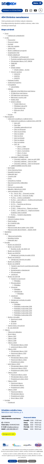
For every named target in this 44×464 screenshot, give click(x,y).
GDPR (13, 66)
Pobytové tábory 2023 (19, 368)
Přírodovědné (15, 272)
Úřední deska (15, 68)
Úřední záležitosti (14, 55)
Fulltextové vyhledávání (16, 36)
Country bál (12, 176)
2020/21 (17, 78)
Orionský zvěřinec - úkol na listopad (26, 164)
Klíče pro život (19, 110)
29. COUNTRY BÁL (14, 223)
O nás (7, 38)
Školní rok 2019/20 (14, 262)
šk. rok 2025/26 (13, 328)
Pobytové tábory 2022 (19, 360)
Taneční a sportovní (18, 279)
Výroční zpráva (16, 72)
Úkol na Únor (18, 136)
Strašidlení (11, 217)
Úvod (6, 34)
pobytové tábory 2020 (19, 347)
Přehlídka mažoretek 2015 (23, 309)
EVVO (10, 179)
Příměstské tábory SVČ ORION (21, 61)
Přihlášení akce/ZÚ (20, 106)
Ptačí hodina (12, 221)
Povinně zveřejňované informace (22, 59)
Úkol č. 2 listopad (23, 149)
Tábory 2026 (12, 390)
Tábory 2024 (12, 373)
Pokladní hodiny (13, 81)
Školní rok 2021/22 (14, 253)
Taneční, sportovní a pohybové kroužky (25, 266)
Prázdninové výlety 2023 (19, 371)
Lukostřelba (15, 87)
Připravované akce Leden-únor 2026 (20, 228)
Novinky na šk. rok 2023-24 (20, 249)
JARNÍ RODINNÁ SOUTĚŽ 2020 (21, 166)
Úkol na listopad (19, 130)
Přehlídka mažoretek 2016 (23, 307)
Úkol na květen (19, 142)
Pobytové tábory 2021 (18, 353)
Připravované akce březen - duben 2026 (22, 230)
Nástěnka (8, 232)
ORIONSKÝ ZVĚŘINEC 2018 (19, 157)
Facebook (11, 403)
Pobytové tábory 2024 (19, 375)
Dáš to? (10, 185)
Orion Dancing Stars (15, 170)
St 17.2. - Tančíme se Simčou (21, 204)
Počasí (10, 115)
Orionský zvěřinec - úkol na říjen (25, 162)
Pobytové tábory (17, 383)
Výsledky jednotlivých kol (23, 127)
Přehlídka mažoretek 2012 (23, 315)
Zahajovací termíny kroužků (20, 260)
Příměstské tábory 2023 (19, 366)
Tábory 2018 (12, 339)
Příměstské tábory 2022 (19, 358)
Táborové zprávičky (15, 236)
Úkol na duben (19, 140)
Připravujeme (9, 117)
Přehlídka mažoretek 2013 (23, 313)
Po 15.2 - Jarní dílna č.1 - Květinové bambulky (26, 200)
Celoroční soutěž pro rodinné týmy (20, 119)
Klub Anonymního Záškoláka (18, 183)
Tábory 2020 (12, 343)
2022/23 (17, 74)
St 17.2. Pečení (15, 206)
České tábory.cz (19, 104)
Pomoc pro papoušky (15, 187)
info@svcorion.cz (13, 427)
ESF (15, 112)
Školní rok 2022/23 (14, 251)
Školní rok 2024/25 (14, 245)
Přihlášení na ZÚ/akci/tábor (12, 10)
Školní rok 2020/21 (14, 257)
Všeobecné (18, 292)
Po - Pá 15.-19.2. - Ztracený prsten (22, 194)
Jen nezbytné (22, 461)
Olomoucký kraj (19, 108)
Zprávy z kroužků (14, 317)
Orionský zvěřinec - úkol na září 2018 (27, 159)
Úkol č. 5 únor (22, 153)
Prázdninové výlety (17, 362)
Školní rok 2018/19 (14, 264)
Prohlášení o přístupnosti (20, 57)
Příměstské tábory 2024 (19, 377)
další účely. (40, 451)
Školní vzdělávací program (17, 51)
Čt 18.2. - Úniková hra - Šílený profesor (24, 208)
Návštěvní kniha (13, 238)
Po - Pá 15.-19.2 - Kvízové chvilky (22, 196)
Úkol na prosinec (20, 132)
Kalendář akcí (12, 174)
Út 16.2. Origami (16, 202)
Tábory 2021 (12, 349)
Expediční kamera (14, 172)
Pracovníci (11, 40)
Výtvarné (14, 268)
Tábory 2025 (12, 381)
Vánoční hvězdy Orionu (16, 219)
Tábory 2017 (12, 336)
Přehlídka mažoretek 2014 (23, 311)
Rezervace (11, 226)
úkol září (17, 123)
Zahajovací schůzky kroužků (21, 300)
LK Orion (14, 324)
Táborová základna (15, 332)
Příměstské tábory (17, 385)
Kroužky (7, 243)
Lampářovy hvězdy (14, 181)
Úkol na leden (19, 134)
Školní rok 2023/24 (14, 247)
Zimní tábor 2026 (17, 398)
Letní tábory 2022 (14, 356)
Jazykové (14, 275)
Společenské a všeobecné (20, 270)
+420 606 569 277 (12, 429)
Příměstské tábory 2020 (19, 345)
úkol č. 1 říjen (21, 147)
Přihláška (17, 281)
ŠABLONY (14, 63)
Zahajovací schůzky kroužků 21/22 (23, 255)
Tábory (7, 330)
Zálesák (13, 321)
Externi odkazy (16, 102)
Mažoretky (14, 302)
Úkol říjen (17, 125)
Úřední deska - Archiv (21, 70)
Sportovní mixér (16, 319)
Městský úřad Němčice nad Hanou (23, 91)
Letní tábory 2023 (14, 364)
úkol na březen (19, 138)
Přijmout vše (12, 461)
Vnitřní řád (11, 49)
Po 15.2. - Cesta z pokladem (20, 198)
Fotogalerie (12, 85)
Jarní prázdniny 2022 (15, 191)
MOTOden (11, 168)
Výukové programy (14, 83)
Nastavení (32, 461)
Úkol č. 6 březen (22, 155)
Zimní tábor (12, 334)
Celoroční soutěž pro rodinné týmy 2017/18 (26, 121)
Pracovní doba (13, 42)
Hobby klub (15, 100)
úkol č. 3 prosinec (23, 151)
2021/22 (17, 76)
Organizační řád (13, 53)
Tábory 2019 (12, 341)
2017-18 (16, 144)
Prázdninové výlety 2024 (19, 379)
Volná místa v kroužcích (16, 326)
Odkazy (10, 89)
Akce (6, 234)
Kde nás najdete (13, 46)
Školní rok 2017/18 (14, 277)
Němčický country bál (18, 98)
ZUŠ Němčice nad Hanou (19, 95)
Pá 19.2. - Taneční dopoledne (21, 215)
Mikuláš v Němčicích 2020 (17, 189)
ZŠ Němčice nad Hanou (19, 93)
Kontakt (10, 44)
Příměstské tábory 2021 (19, 351)
